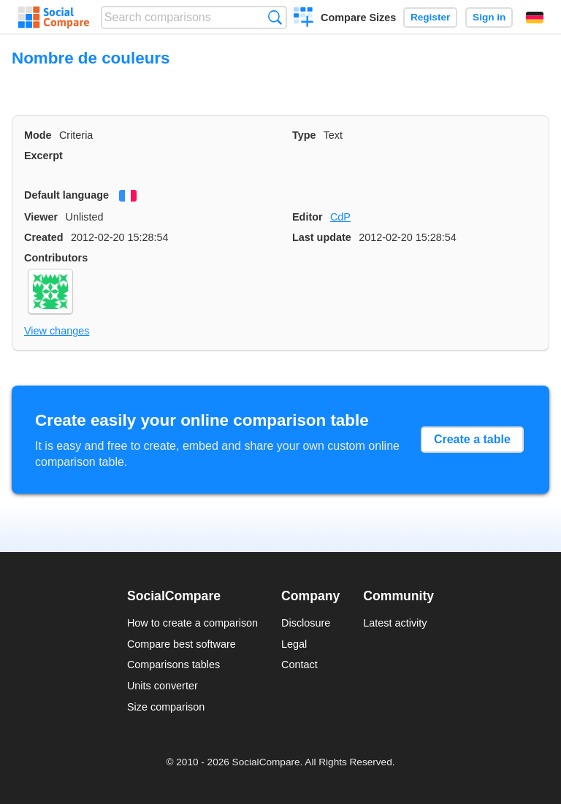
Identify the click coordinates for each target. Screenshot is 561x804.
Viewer (41, 217)
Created (44, 237)
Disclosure (305, 623)
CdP (340, 217)
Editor (307, 217)
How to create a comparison (192, 623)
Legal (294, 644)
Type (304, 135)
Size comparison (166, 707)
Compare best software (181, 644)
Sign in (489, 17)
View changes (56, 331)
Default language (66, 195)
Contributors (56, 258)
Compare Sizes (358, 17)
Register (430, 17)
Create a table (472, 439)
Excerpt (43, 155)
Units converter (162, 686)
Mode (38, 135)
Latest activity (395, 623)
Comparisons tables (173, 664)
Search (275, 17)
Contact (299, 664)
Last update (321, 237)
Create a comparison (303, 19)
